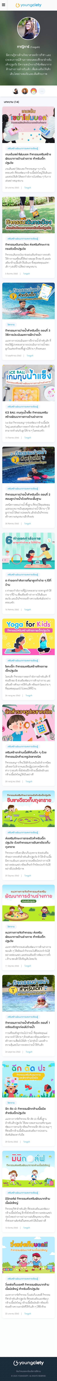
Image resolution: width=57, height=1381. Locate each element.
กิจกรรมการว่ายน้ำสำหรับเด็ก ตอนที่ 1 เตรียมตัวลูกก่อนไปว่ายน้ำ (27, 1025)
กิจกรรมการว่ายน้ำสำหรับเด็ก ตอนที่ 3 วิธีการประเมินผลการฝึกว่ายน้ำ (27, 332)
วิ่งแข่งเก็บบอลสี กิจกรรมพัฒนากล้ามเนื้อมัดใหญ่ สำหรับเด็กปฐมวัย (27, 1286)
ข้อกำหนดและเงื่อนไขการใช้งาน (28, 1371)
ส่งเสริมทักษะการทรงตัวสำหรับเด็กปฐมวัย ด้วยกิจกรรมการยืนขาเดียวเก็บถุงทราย (27, 842)
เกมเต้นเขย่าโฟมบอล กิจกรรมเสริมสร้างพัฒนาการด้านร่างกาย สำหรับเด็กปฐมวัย (28, 158)
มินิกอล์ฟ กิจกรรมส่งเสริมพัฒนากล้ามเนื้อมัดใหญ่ (27, 1200)
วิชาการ (11, 325)
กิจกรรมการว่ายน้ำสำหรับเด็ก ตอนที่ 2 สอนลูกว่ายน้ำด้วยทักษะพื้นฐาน (27, 496)
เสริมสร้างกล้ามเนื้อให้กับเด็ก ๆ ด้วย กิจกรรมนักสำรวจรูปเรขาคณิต (26, 754)
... (42, 91)
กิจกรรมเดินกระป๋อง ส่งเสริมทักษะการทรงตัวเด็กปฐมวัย (27, 246)
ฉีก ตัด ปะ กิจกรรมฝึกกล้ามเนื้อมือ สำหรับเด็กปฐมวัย (25, 1111)
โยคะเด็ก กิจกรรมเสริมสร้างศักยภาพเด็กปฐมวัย (26, 668)
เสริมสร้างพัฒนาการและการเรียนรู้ (23, 148)
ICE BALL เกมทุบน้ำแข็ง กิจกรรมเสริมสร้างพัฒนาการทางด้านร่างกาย (26, 414)
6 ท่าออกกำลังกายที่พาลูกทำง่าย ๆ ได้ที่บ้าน (28, 582)
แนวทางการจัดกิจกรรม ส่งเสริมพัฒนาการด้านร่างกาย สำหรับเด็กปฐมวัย (25, 937)
